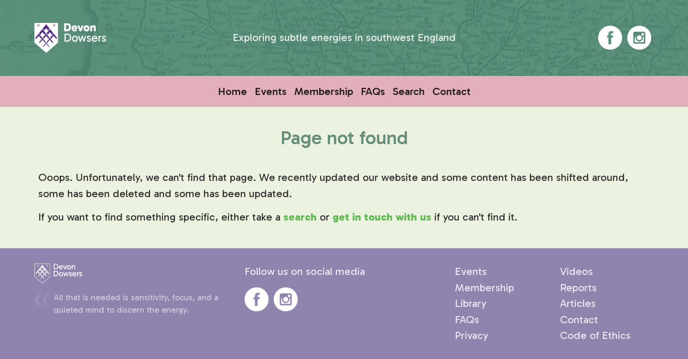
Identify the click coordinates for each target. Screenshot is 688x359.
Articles (578, 303)
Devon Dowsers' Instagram (639, 38)
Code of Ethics (595, 335)
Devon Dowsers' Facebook (610, 38)
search (300, 217)
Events (271, 91)
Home (232, 91)
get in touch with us (382, 217)
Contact (451, 91)
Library (470, 303)
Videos (576, 271)
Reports (578, 287)
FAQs (373, 91)
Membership (323, 91)
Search (409, 91)
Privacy (471, 335)
